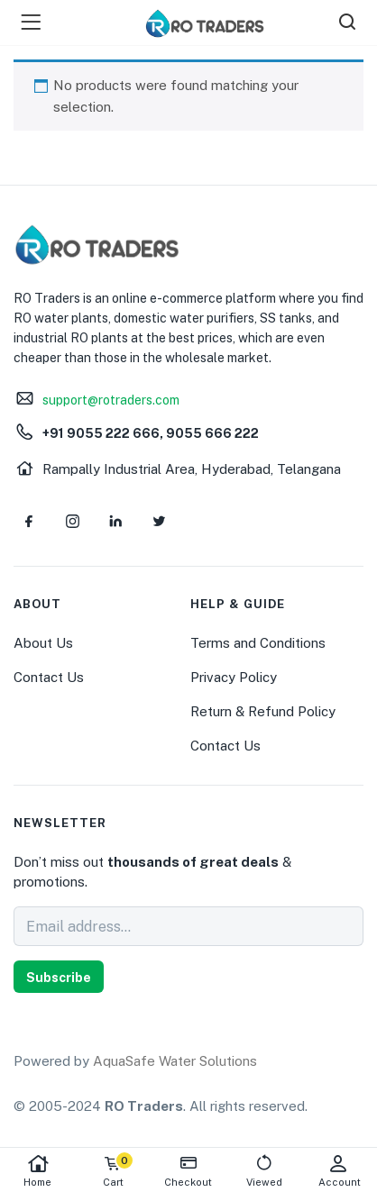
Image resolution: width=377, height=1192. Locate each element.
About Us (43, 643)
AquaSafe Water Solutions (175, 1061)
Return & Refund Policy (263, 711)
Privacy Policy (233, 677)
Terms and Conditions (258, 643)
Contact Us (49, 677)
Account (339, 1170)
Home (38, 1170)
